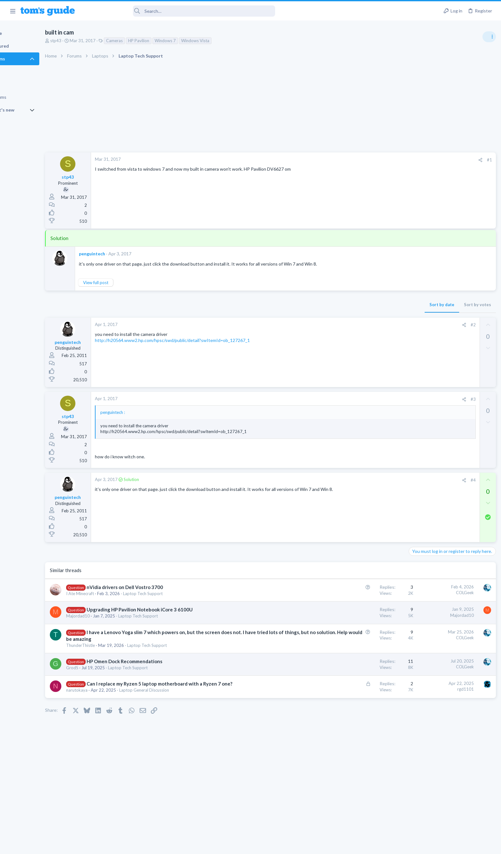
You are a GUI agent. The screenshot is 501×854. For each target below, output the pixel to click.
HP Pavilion (167, 40)
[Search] (179, 11)
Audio (415, 391)
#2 (369, 324)
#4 (369, 480)
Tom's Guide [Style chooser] (449, 800)
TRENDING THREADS (420, 347)
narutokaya (105, 696)
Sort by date (338, 304)
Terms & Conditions (311, 845)
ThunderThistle (109, 645)
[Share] (377, 160)
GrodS (101, 667)
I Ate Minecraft (108, 593)
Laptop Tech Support (171, 593)
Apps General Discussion (433, 527)
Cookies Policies (226, 845)
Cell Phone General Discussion (438, 495)
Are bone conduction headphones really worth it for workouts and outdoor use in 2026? (450, 367)
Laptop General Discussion (172, 696)
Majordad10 (106, 615)
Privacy (267, 845)
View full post (124, 282)
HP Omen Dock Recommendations (153, 661)
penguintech (120, 253)
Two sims (419, 478)
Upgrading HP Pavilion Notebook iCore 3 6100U (168, 609)
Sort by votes (374, 304)
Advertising (181, 845)
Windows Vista (224, 40)
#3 (369, 399)
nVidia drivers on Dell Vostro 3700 (153, 587)
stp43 (84, 40)
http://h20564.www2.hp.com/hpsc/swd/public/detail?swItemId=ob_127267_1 (200, 340)
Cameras (143, 40)
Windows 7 (193, 40)
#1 (386, 159)
